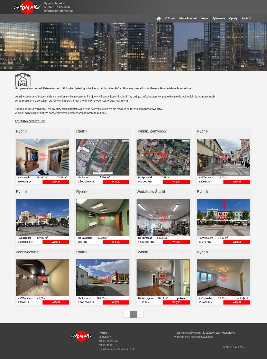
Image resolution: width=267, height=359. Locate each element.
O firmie (170, 18)
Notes (204, 18)
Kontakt (246, 18)
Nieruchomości (188, 18)
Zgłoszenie (219, 18)
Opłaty (233, 18)
